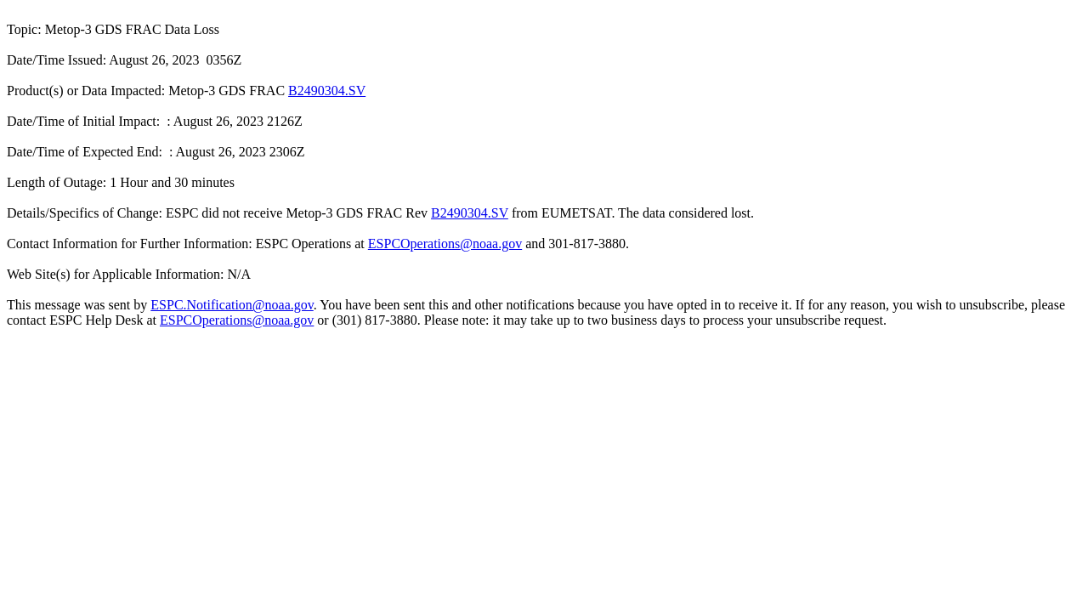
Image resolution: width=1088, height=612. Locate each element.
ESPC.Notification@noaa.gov (231, 305)
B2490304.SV (327, 90)
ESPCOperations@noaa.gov (445, 243)
